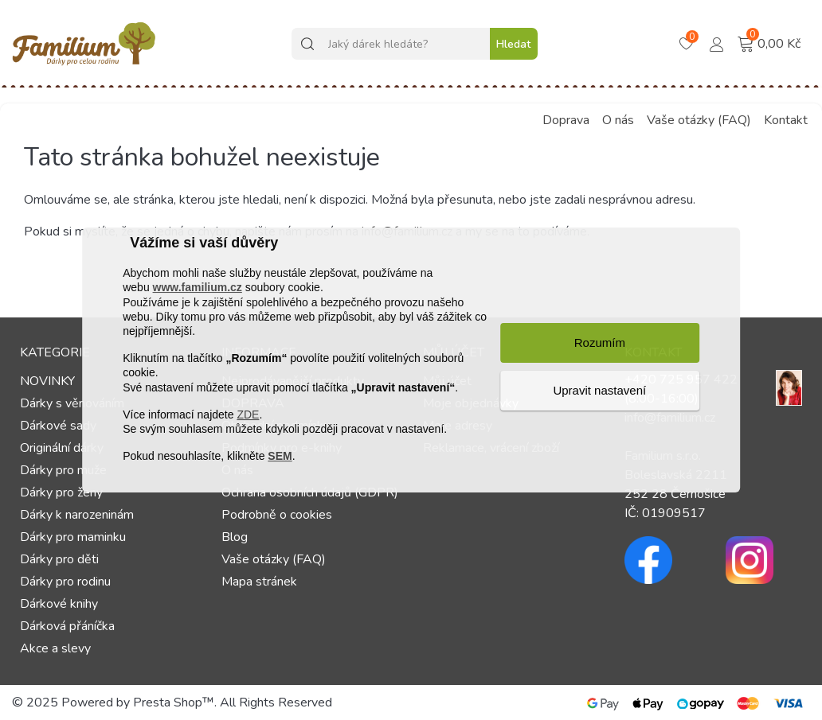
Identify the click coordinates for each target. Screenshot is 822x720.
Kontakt (786, 120)
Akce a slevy (55, 648)
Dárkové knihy (59, 604)
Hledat (513, 44)
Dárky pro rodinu (65, 581)
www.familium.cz (197, 288)
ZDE (248, 414)
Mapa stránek (259, 581)
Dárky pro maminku (73, 537)
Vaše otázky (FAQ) (699, 120)
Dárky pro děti (59, 559)
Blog (234, 537)
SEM (280, 456)
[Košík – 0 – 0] (688, 44)
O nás (618, 120)
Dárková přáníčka (67, 626)
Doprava (565, 120)
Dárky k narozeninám (77, 514)
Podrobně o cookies (276, 514)
